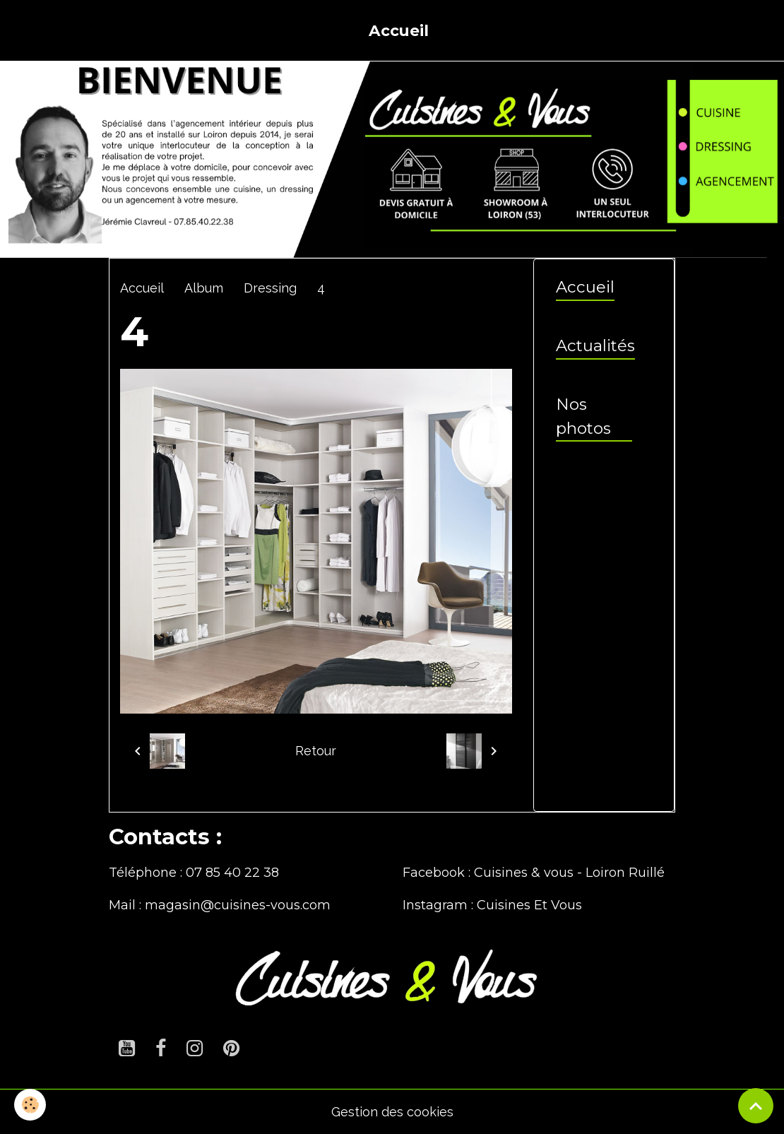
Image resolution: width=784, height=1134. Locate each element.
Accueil (399, 30)
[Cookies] (30, 1105)
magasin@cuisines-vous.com (238, 905)
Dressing (270, 287)
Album (203, 287)
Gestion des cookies (392, 1111)
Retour (315, 750)
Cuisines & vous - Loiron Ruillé (569, 872)
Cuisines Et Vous (529, 905)
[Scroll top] (755, 1105)
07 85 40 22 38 (232, 872)
